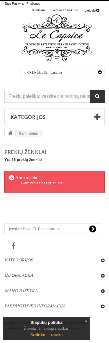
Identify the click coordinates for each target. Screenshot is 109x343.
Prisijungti (33, 3)
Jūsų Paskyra (14, 3)
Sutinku (38, 335)
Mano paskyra (20, 290)
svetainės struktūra (64, 10)
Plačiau (56, 335)
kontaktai (39, 10)
